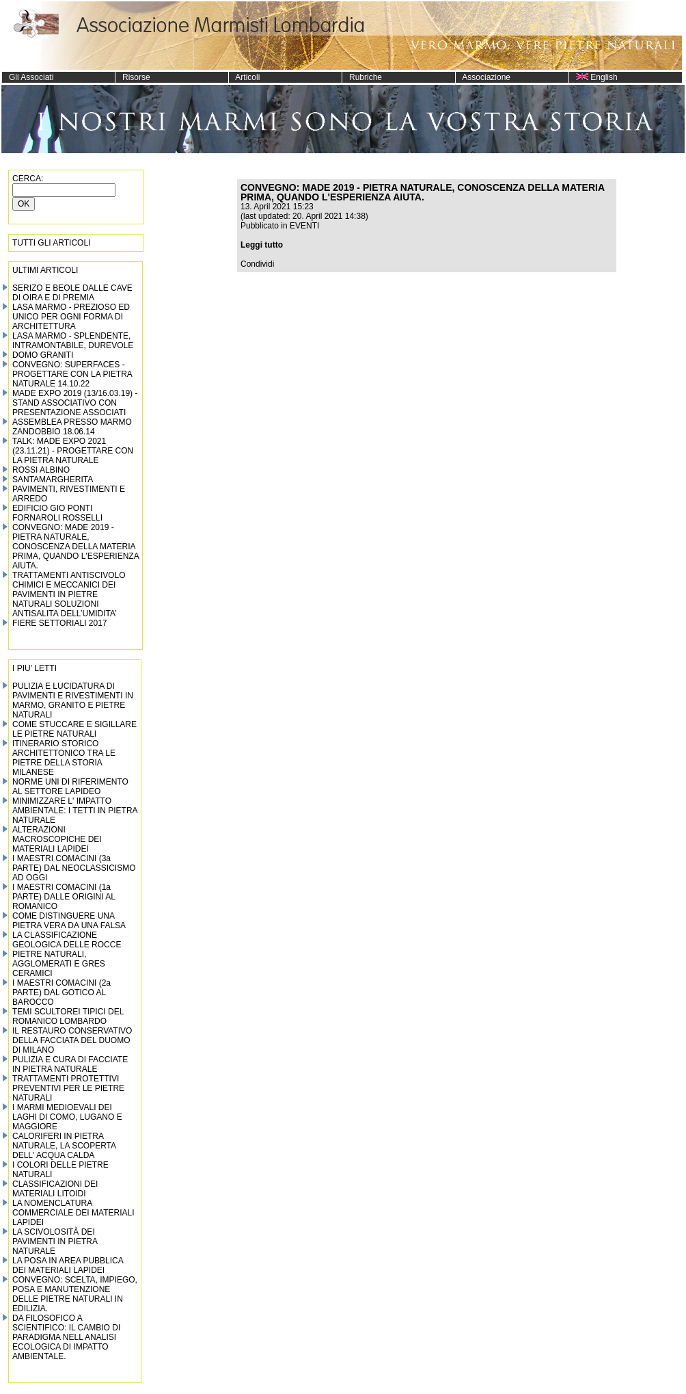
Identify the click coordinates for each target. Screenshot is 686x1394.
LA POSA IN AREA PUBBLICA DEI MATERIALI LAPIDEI (67, 1265)
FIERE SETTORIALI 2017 (59, 623)
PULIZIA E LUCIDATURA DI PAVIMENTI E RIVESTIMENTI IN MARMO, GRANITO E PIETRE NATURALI (72, 700)
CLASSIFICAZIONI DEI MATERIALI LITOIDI (55, 1188)
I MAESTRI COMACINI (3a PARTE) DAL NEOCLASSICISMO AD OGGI (74, 868)
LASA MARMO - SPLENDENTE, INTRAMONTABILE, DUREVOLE (72, 340)
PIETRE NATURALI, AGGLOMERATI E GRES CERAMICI (58, 963)
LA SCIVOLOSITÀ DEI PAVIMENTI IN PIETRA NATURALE (54, 1241)
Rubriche (362, 77)
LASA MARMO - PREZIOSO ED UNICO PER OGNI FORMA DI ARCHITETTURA (71, 316)
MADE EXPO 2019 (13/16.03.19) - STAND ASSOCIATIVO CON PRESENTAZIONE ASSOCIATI (74, 403)
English (593, 77)
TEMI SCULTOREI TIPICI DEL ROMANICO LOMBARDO (68, 1016)
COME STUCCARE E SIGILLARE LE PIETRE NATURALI (74, 729)
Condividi (257, 264)
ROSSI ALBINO (41, 470)
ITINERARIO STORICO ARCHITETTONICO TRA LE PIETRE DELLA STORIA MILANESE (63, 758)
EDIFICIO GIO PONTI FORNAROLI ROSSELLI (57, 513)
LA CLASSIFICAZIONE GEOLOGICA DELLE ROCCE (66, 939)
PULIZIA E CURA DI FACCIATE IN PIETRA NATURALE (70, 1064)
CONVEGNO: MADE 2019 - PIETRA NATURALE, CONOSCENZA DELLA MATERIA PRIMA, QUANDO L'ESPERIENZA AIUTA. (75, 546)
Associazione (483, 77)
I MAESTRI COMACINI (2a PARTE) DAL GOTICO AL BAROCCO (61, 992)
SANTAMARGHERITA (52, 479)
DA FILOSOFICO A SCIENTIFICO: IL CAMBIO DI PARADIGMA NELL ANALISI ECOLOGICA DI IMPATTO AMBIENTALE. (66, 1337)
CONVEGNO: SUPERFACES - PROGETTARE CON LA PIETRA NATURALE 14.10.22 (72, 374)
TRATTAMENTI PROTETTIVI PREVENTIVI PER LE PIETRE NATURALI (68, 1088)
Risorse (132, 77)
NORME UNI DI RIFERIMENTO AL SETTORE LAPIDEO (70, 786)
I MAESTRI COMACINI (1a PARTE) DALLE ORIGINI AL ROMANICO (63, 896)
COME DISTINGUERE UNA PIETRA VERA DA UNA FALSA (69, 920)
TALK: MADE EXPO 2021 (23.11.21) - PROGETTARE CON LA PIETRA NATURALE (72, 450)
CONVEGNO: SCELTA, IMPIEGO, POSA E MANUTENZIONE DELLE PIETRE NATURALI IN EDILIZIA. (74, 1294)
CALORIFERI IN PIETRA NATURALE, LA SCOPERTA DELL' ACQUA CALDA (63, 1145)
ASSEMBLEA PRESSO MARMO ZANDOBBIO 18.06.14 (72, 426)
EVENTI (304, 226)
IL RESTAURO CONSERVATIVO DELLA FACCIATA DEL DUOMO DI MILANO (72, 1040)
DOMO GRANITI (42, 355)
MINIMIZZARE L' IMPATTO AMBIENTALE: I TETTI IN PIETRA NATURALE (74, 810)
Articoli (244, 77)
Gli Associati (27, 77)
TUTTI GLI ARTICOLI (51, 243)
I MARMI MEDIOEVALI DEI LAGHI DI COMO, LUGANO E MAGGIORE (67, 1117)
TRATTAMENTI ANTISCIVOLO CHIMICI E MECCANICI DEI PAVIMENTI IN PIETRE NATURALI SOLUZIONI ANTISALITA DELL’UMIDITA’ (69, 594)
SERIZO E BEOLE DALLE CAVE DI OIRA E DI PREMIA (72, 292)
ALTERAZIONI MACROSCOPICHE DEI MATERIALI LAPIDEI (57, 839)
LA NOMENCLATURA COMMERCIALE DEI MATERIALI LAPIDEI (73, 1212)
